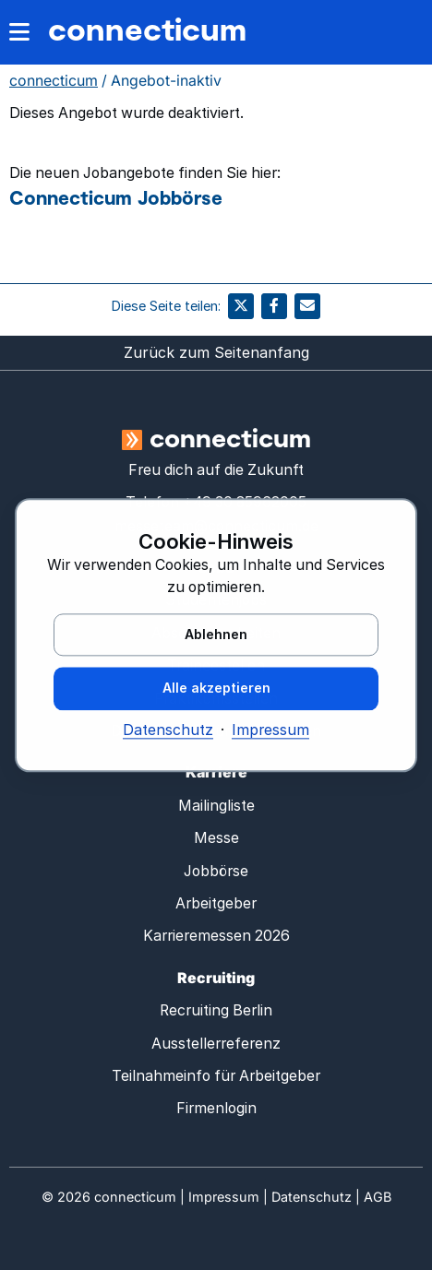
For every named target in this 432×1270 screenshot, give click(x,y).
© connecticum (109, 1197)
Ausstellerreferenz (216, 1043)
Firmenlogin (216, 1108)
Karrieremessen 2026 (216, 935)
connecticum (147, 28)
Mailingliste (216, 805)
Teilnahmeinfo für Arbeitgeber (216, 1076)
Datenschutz (168, 731)
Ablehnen (216, 634)
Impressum (270, 731)
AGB (377, 1197)
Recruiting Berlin (216, 1010)
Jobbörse (216, 871)
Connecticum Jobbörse (115, 196)
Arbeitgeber (216, 903)
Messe (216, 838)
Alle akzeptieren (216, 688)
